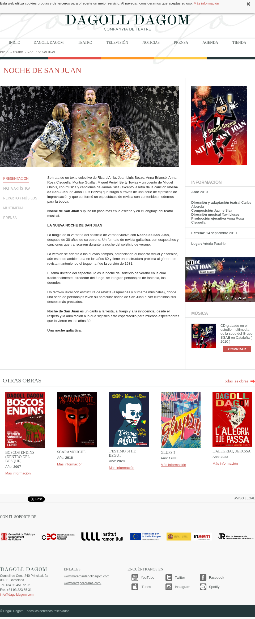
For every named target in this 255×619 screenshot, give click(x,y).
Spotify (214, 587)
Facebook (216, 577)
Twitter (180, 577)
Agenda (210, 43)
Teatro (85, 43)
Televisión (117, 43)
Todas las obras (239, 380)
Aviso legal (244, 498)
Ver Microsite (239, 297)
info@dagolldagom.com (16, 594)
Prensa (181, 43)
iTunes (146, 587)
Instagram (182, 587)
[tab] (21, 178)
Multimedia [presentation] (13, 207)
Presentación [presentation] (16, 178)
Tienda (239, 43)
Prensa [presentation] (10, 217)
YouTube (147, 577)
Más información (206, 3)
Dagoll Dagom (127, 22)
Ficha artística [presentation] (16, 188)
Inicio (14, 43)
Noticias (151, 43)
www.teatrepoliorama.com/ (82, 583)
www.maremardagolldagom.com (86, 576)
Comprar (237, 349)
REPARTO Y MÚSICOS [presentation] (20, 197)
